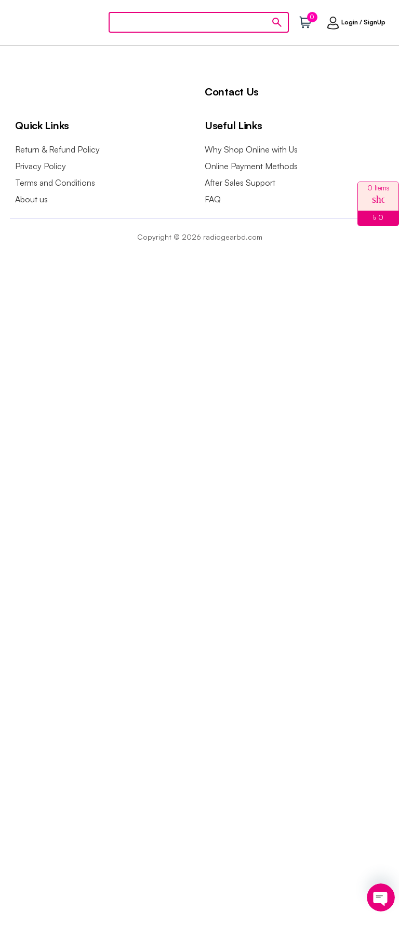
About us (31, 199)
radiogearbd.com (232, 236)
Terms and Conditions (55, 182)
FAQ (213, 199)
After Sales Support (240, 182)
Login (349, 22)
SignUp (374, 22)
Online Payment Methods (251, 166)
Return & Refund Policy (57, 149)
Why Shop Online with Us (251, 149)
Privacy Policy (40, 166)
